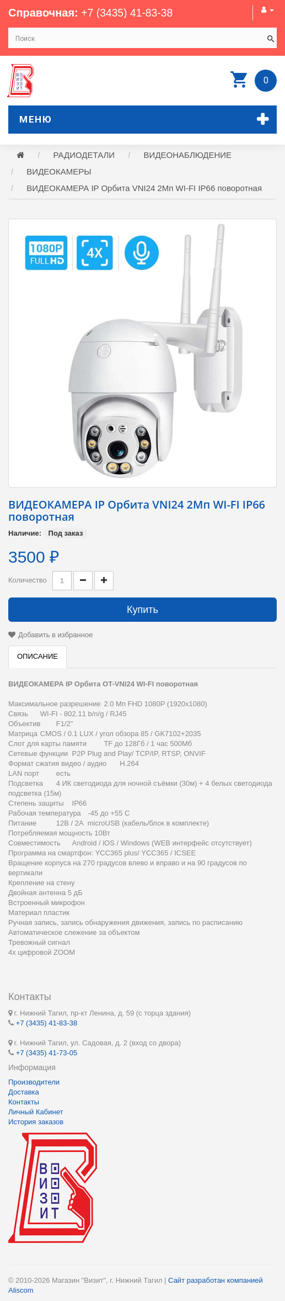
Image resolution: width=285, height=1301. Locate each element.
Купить (142, 610)
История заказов (35, 1122)
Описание (37, 657)
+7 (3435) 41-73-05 (47, 1052)
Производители (34, 1082)
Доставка (23, 1092)
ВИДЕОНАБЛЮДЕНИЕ (188, 156)
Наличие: (24, 534)
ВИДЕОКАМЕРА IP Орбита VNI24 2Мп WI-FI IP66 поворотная (144, 189)
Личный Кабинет (35, 1112)
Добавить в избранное (55, 636)
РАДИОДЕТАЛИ (84, 156)
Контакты (23, 1102)
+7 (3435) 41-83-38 (128, 13)
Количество (27, 581)
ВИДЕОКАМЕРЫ (58, 172)
